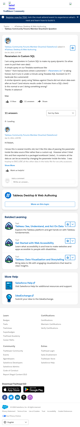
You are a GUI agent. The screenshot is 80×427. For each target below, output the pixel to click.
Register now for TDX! (16, 17)
